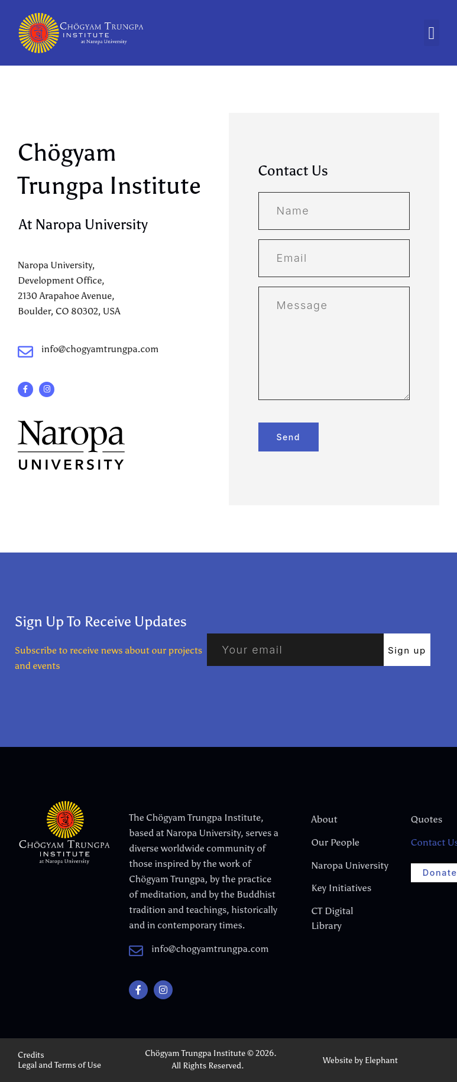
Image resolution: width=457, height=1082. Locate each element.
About (323, 818)
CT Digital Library (331, 915)
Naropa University (340, 863)
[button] (431, 33)
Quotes (426, 818)
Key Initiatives (340, 886)
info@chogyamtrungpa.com (99, 349)
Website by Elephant (360, 1060)
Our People (334, 841)
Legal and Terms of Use (59, 1065)
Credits (31, 1055)
